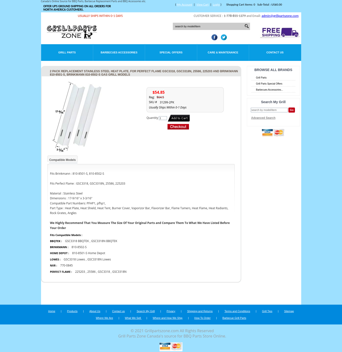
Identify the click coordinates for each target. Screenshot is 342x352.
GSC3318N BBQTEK (104, 241)
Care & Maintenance (223, 52)
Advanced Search (263, 118)
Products (72, 311)
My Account (184, 4)
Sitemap (289, 311)
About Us (94, 311)
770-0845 (66, 265)
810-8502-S (78, 247)
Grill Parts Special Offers (269, 83)
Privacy (171, 311)
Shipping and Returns (200, 311)
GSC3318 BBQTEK (77, 241)
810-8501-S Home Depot (88, 253)
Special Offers (171, 52)
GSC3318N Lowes (99, 259)
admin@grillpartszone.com (280, 16)
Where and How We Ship (167, 317)
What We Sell (133, 317)
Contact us (118, 311)
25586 (91, 272)
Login (216, 4)
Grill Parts (67, 52)
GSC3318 (104, 272)
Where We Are (104, 317)
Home (51, 311)
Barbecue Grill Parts (234, 317)
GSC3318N (119, 272)
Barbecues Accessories (119, 52)
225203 (80, 272)
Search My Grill (146, 311)
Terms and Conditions (237, 311)
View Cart (202, 4)
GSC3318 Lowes (74, 259)
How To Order (202, 317)
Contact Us (275, 52)
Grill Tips (267, 311)
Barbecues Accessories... (269, 89)
